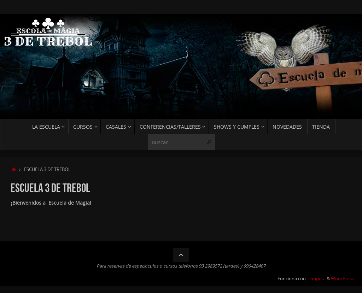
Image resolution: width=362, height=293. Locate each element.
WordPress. (343, 279)
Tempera (316, 279)
